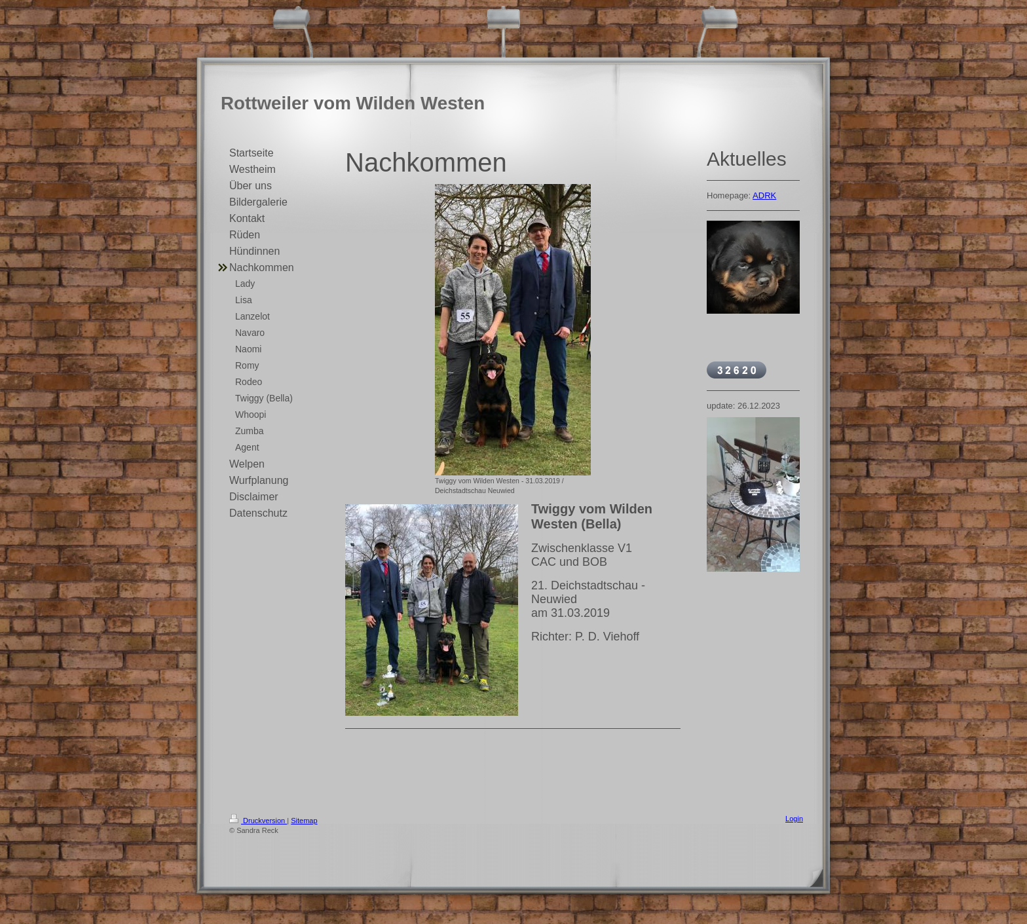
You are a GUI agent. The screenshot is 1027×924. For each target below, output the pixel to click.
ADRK (764, 195)
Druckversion (258, 820)
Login (794, 818)
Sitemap (304, 820)
